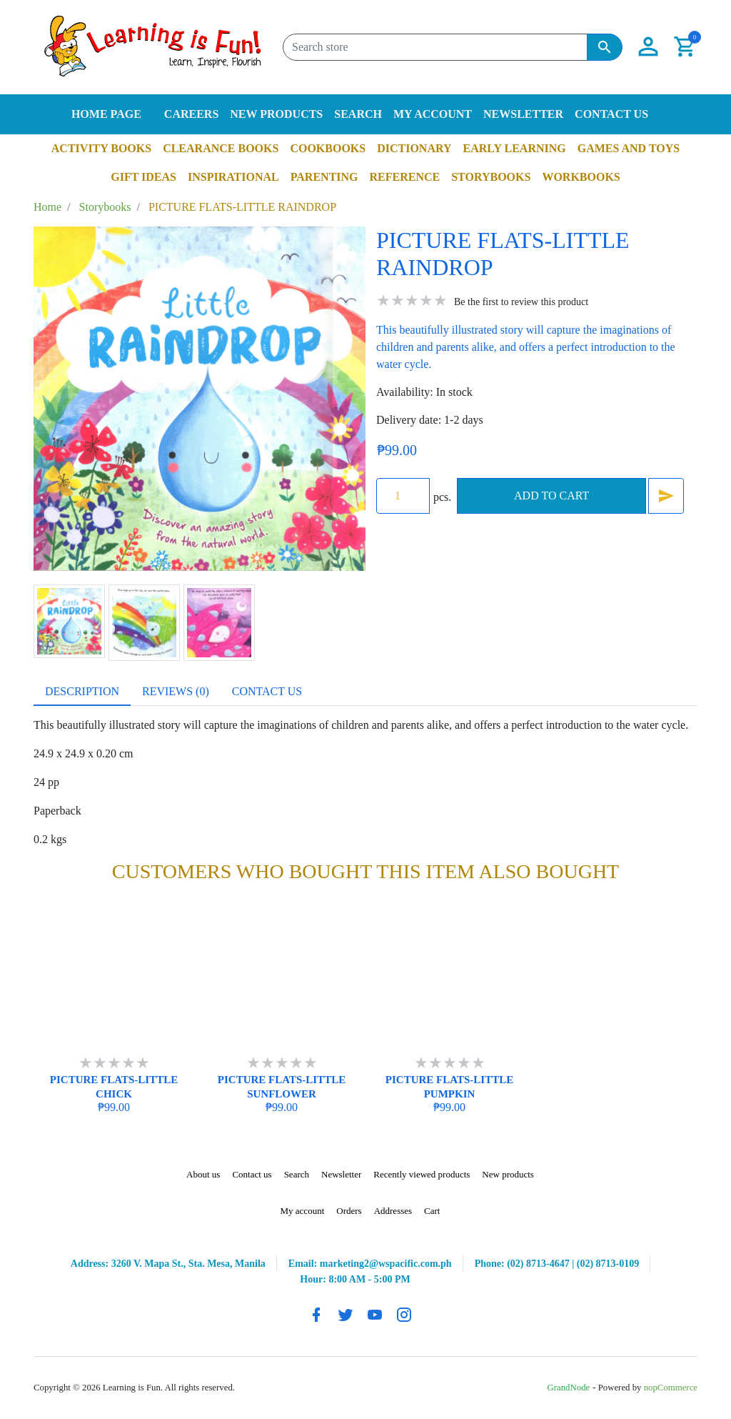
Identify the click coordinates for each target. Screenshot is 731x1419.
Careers (191, 114)
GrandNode (569, 1388)
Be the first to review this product (521, 302)
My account (432, 114)
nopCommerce (670, 1388)
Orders (348, 1210)
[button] (648, 47)
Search (358, 114)
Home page (106, 114)
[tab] (82, 691)
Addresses (393, 1210)
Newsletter (523, 114)
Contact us (611, 114)
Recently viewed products (421, 1174)
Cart (432, 1210)
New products (276, 114)
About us (203, 1174)
